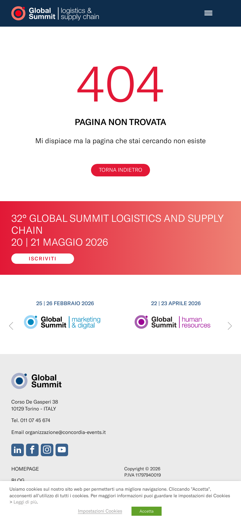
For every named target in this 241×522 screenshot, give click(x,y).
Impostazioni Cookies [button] (100, 511)
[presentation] (11, 326)
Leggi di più (25, 501)
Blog (17, 480)
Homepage (25, 469)
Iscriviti (43, 259)
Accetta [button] (146, 511)
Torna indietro (120, 170)
